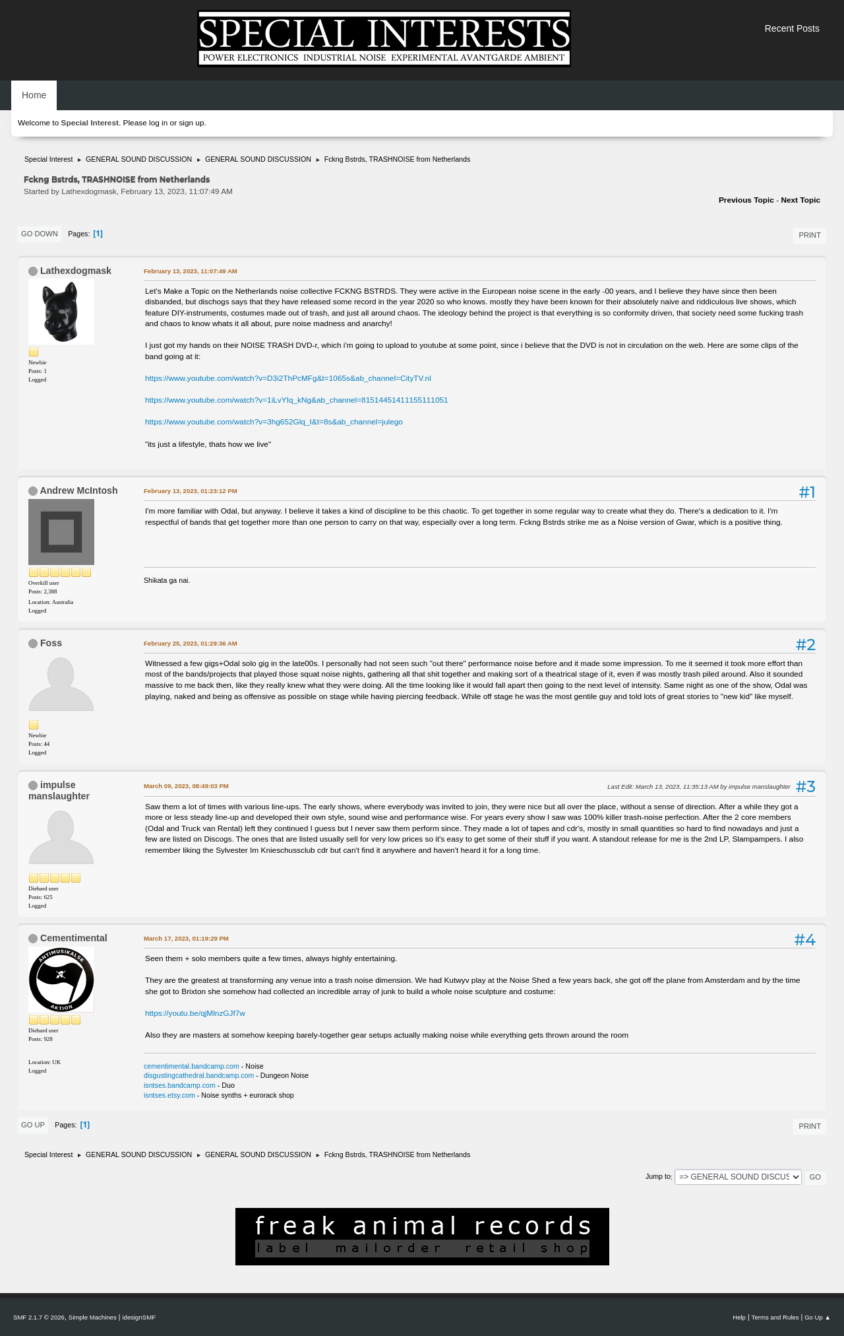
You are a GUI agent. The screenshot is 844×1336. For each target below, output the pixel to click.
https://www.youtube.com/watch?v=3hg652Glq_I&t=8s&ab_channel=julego (274, 421)
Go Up (33, 1125)
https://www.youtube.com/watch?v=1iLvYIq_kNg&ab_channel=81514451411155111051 (296, 400)
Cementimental (73, 938)
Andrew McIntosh (78, 490)
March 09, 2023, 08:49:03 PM (186, 785)
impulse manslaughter (59, 791)
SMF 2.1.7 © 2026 (39, 1317)
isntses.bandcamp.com (180, 1085)
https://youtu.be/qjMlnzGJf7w (195, 1013)
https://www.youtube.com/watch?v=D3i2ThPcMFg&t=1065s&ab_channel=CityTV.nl (288, 378)
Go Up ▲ (817, 1317)
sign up (191, 122)
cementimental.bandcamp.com (191, 1066)
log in (158, 122)
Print (810, 235)
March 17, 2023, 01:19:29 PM (186, 938)
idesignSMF (139, 1317)
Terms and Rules (775, 1317)
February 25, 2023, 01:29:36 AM (190, 643)
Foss (51, 643)
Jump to (658, 1177)
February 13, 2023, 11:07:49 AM (190, 271)
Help (739, 1317)
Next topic (800, 200)
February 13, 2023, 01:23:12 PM (190, 490)
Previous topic (746, 200)
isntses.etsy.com (169, 1095)
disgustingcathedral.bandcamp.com (199, 1075)
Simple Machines (93, 1317)
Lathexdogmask (75, 270)
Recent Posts (792, 28)
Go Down (39, 234)
